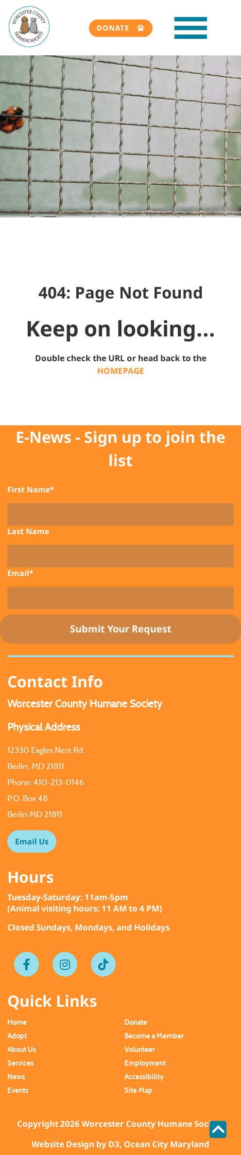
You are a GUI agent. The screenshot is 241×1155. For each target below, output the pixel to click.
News (16, 1076)
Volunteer (139, 1049)
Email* (20, 573)
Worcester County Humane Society (153, 1123)
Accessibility (144, 1076)
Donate (114, 28)
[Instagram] (65, 964)
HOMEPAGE (120, 370)
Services (20, 1063)
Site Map (138, 1090)
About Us (21, 1049)
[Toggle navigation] (180, 30)
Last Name (28, 531)
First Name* (30, 489)
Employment (145, 1063)
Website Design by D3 (76, 1144)
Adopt (17, 1035)
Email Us (32, 841)
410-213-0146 (59, 782)
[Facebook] (26, 964)
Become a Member (154, 1035)
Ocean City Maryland (166, 1144)
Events (17, 1090)
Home (17, 1022)
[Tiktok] (103, 964)
